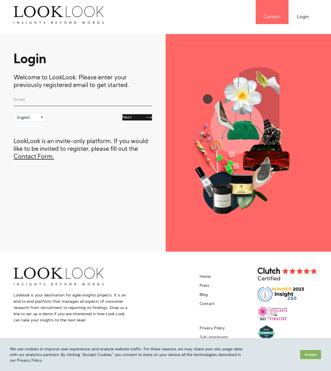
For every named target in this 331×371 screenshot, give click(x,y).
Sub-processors (214, 337)
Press (204, 286)
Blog (204, 295)
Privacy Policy (212, 328)
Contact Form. (34, 157)
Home (205, 277)
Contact (207, 304)
